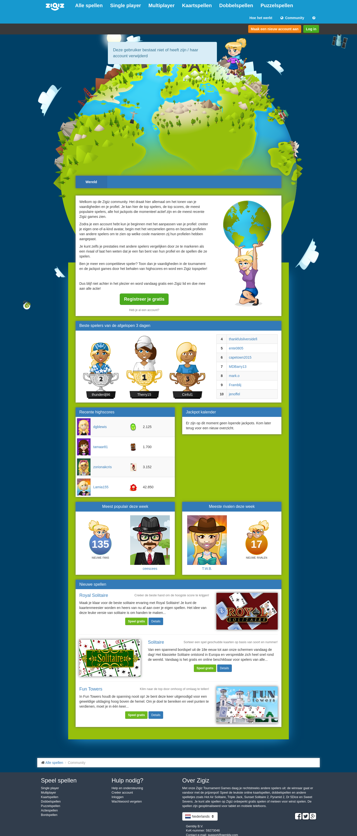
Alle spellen (89, 5)
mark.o (234, 376)
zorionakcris (102, 467)
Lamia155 (101, 487)
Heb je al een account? (144, 310)
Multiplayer (162, 5)
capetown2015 (240, 357)
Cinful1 (187, 395)
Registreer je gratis (144, 299)
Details (155, 621)
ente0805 (236, 348)
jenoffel (234, 394)
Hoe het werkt (260, 18)
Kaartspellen (197, 5)
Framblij (235, 385)
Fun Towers (90, 689)
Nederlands (200, 816)
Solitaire (156, 642)
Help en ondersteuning (127, 788)
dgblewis (100, 427)
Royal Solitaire (93, 595)
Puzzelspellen (277, 5)
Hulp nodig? (127, 780)
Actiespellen (49, 810)
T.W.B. (207, 569)
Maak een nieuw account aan (274, 29)
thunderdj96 (101, 395)
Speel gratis (136, 621)
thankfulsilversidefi (243, 339)
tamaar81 (100, 447)
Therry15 (144, 395)
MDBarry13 (237, 367)
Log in (311, 29)
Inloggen (117, 797)
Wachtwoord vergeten (127, 801)
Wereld (91, 182)
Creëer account (122, 792)
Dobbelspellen (236, 5)
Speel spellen (59, 780)
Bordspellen (49, 815)
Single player (125, 5)
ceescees (150, 569)
